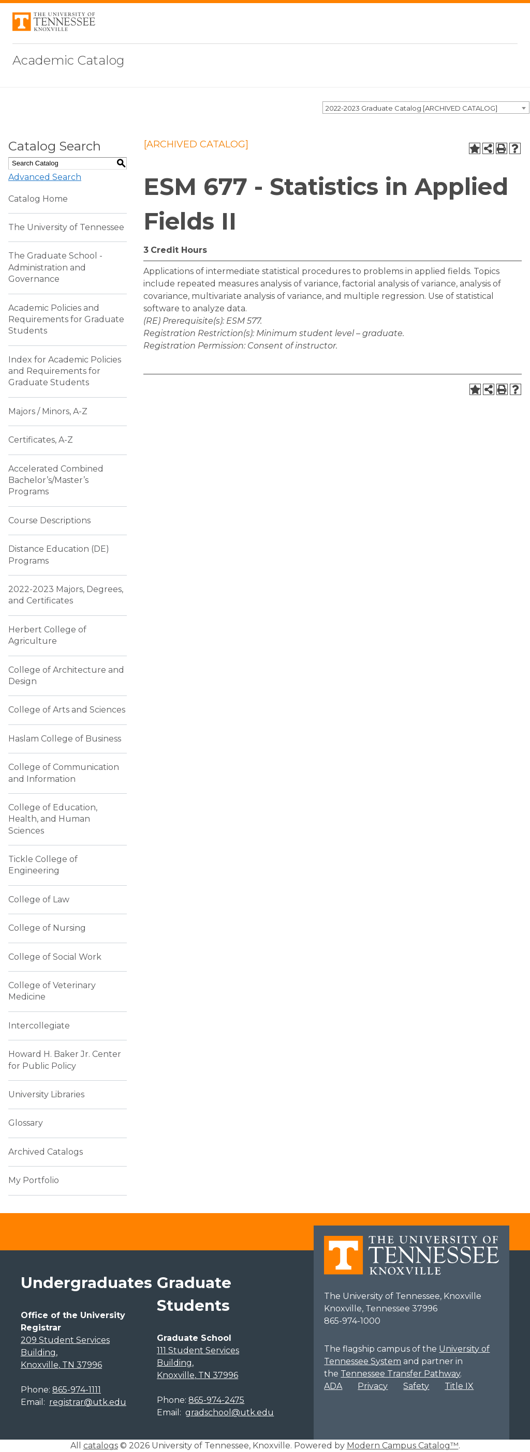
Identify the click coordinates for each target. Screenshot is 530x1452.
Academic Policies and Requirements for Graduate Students (66, 319)
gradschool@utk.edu (229, 1412)
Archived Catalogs (45, 1152)
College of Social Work (54, 957)
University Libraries (46, 1094)
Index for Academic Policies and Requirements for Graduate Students (64, 371)
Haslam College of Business (64, 739)
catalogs (100, 1445)
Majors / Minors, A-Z (47, 411)
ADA (333, 1386)
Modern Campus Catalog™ (403, 1445)
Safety (416, 1386)
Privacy (373, 1386)
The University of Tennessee (66, 227)
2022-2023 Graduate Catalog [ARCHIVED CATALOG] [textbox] (411, 108)
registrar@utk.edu (87, 1402)
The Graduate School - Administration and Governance (55, 267)
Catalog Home (38, 199)
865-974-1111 (76, 1390)
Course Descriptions (49, 520)
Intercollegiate (39, 1026)
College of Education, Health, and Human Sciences (52, 819)
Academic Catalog (68, 60)
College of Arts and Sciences (66, 710)
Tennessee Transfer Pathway (400, 1374)
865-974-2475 (216, 1400)
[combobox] (425, 107)
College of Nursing (47, 928)
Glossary (25, 1123)
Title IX (459, 1386)
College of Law (38, 899)
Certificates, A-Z (40, 440)
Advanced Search (44, 177)
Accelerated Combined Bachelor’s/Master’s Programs (56, 480)
